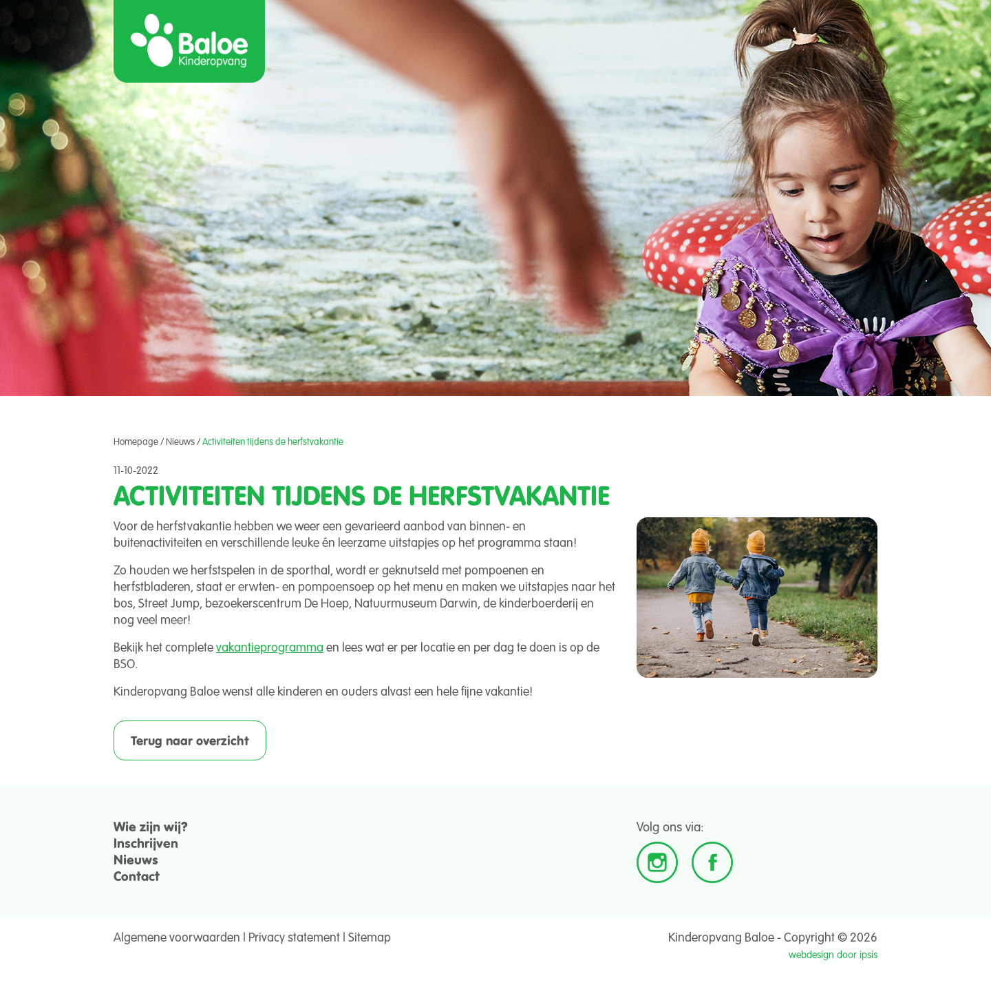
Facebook (712, 862)
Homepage (136, 441)
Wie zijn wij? (151, 826)
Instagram (657, 862)
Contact (137, 875)
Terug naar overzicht (190, 740)
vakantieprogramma (269, 647)
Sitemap (369, 936)
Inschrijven (146, 842)
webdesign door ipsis (833, 954)
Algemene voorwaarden (177, 936)
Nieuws (180, 441)
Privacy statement (294, 936)
